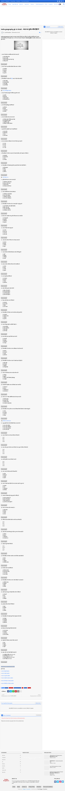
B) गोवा (4, 559)
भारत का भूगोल (4, 675)
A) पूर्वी (4, 254)
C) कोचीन (4, 244)
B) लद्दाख (4, 511)
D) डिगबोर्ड (5, 489)
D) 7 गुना (4, 147)
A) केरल (4, 558)
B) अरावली (5, 619)
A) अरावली (5, 338)
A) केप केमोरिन (5, 326)
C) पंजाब (4, 281)
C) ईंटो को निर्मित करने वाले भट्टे (8, 59)
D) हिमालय (5, 622)
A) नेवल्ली (4, 485)
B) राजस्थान (5, 352)
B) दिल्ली (4, 243)
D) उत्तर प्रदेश (5, 306)
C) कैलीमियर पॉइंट (6, 122)
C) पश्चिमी (4, 257)
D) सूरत (4, 246)
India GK (21, 4)
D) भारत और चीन (6, 429)
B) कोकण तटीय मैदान (7, 183)
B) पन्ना (4, 487)
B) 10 (4, 547)
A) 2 (3, 461)
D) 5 (3, 453)
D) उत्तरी (4, 258)
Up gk (11, 768)
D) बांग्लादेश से (5, 391)
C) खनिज (4, 645)
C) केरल (4, 134)
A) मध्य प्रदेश (5, 131)
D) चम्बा (4, 513)
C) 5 (3, 440)
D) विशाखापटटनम (6, 99)
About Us (3, 1)
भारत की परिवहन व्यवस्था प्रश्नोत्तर (8, 680)
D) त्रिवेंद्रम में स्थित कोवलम (7, 123)
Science (32, 4)
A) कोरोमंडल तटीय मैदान (7, 181)
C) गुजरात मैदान (5, 184)
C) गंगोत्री (4, 269)
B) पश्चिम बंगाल (5, 316)
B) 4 (3, 438)
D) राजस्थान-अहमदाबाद (7, 403)
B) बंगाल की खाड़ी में (6, 499)
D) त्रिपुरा (4, 415)
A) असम (4, 411)
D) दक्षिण (4, 610)
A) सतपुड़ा (4, 618)
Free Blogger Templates (42, 789)
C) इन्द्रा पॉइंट (5, 329)
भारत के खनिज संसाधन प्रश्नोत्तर (7, 678)
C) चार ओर (5, 232)
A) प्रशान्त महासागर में (7, 497)
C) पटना (4, 158)
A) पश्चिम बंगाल (5, 582)
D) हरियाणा (5, 282)
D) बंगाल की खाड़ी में (6, 294)
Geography (11, 687)
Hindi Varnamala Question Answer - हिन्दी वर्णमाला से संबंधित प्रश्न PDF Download (56, 773)
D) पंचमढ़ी (4, 159)
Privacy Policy (13, 1)
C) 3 (3, 452)
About (18, 786)
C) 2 (3, 548)
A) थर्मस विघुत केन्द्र (6, 56)
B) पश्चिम (4, 607)
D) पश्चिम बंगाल (6, 562)
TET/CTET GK (56, 4)
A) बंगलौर (4, 95)
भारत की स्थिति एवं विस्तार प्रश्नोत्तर (8, 683)
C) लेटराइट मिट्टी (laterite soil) (8, 657)
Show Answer (3, 64)
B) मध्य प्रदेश (5, 303)
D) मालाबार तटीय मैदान (7, 186)
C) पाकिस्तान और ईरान (7, 196)
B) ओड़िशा (4, 583)
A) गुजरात (4, 350)
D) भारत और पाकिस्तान (7, 198)
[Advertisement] (32, 15)
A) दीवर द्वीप (5, 362)
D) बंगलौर (4, 111)
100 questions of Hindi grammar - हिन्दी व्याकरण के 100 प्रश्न (56, 756)
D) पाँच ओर (5, 234)
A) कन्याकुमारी (5, 218)
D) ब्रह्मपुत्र (4, 598)
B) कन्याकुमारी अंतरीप (7, 120)
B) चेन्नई (4, 168)
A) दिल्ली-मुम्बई (5, 399)
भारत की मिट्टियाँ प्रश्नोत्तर (7, 90)
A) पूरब (4, 606)
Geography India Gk (17, 687)
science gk (11, 770)
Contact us (8, 1)
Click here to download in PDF (8, 666)
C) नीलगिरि (5, 621)
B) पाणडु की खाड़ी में (6, 291)
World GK (27, 4)
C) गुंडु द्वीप (4, 365)
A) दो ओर (4, 230)
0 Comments (38, 715)
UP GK (46, 4)
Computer (51, 4)
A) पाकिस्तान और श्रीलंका (7, 194)
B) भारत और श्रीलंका (6, 195)
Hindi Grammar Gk (39, 4)
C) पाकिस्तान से (5, 389)
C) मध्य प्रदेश (5, 572)
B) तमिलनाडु (5, 132)
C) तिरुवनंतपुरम (5, 97)
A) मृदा (4, 642)
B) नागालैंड (5, 412)
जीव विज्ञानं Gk (5, 177)
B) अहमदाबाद (5, 156)
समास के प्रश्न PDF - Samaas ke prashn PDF (56, 761)
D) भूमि (4, 646)
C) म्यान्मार (5, 413)
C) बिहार (4, 305)
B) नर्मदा (4, 267)
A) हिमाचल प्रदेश (6, 570)
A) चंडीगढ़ (4, 374)
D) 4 (3, 526)
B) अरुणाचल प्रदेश (6, 571)
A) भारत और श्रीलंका (6, 425)
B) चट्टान (4, 643)
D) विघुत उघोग (5, 60)
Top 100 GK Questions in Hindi (55, 766)
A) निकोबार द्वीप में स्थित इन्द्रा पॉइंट (9, 119)
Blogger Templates (26, 789)
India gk (5, 26)
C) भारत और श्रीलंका (6, 208)
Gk (22, 687)
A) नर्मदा (4, 473)
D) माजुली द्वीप (5, 366)
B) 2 (3, 450)
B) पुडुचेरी (4, 376)
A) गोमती (4, 266)
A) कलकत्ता (5, 302)
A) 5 (3, 521)
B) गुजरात (4, 279)
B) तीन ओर (5, 231)
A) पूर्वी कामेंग (5, 509)
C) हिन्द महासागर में (6, 500)
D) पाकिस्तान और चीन (7, 210)
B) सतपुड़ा (4, 340)
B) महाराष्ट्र (4, 70)
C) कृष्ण (4, 597)
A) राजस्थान (5, 278)
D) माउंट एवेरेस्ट (5, 634)
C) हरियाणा (5, 220)
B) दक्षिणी (4, 255)
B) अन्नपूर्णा (5, 631)
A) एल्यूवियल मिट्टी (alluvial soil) (9, 654)
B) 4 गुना (4, 144)
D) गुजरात (4, 72)
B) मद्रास (4, 108)
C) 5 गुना (4, 146)
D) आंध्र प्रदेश (5, 135)
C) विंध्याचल (5, 341)
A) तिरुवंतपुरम (5, 167)
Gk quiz (25, 687)
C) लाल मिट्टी (5, 83)
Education (11, 759)
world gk (11, 772)
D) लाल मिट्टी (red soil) (7, 658)
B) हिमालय (5, 475)
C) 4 (3, 464)
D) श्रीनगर (4, 171)
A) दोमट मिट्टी (5, 80)
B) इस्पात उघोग (5, 58)
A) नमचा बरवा (5, 630)
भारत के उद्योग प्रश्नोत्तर (5, 673)
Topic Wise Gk (15, 4)
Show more (38, 703)
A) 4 (3, 449)
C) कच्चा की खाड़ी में (6, 293)
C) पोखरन (4, 71)
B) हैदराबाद (5, 96)
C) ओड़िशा (4, 317)
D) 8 (3, 441)
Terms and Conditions (25, 1)
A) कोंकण (4, 534)
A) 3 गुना (4, 143)
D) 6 (3, 465)
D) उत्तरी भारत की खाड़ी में (7, 501)
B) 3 (3, 463)
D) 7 (3, 550)
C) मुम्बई (4, 170)
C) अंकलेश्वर (5, 488)
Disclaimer (18, 1)
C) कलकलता (5, 110)
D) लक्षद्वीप (5, 379)
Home (9, 4)
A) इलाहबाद (5, 155)
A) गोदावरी (5, 594)
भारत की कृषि (4, 671)
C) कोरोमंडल (5, 536)
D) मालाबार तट (5, 538)
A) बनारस (4, 242)
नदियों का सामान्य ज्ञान (7, 420)
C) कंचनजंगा (5, 633)
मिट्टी (12, 78)
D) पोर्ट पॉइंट (5, 330)
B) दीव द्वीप (5, 364)
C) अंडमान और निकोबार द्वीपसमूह (9, 377)
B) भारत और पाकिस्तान (7, 426)
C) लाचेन (4, 512)
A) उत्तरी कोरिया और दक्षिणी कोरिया (9, 206)
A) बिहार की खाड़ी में (6, 290)
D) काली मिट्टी (5, 85)
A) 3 (3, 437)
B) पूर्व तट (4, 535)
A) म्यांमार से (5, 386)
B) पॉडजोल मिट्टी (6, 82)
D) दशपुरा (4, 342)
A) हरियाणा (5, 107)
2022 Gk (6, 687)
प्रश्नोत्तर (8, 671)
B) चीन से (4, 388)
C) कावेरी (4, 476)
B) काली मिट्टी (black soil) (8, 655)
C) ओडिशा (4, 560)
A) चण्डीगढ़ (5, 68)
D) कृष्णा (4, 270)
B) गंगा (4, 595)
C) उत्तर (4, 609)
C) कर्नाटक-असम (6, 401)
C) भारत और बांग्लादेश (7, 428)
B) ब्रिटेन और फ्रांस (6, 207)
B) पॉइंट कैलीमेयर (6, 328)
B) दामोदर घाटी (5, 400)
